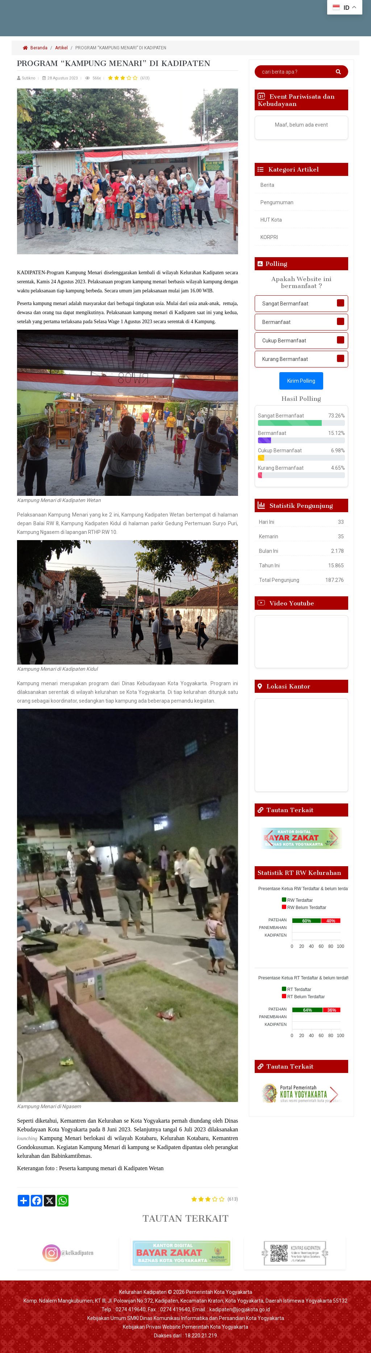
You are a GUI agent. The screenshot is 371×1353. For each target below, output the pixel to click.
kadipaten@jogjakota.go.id (239, 1309)
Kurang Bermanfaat (285, 359)
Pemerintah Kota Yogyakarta (219, 1292)
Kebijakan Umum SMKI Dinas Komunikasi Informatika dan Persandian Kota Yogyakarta (185, 1318)
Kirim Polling (301, 381)
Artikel (61, 47)
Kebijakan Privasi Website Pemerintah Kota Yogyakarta (185, 1327)
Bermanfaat (276, 322)
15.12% (336, 433)
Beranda (35, 47)
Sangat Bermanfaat (285, 304)
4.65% (338, 468)
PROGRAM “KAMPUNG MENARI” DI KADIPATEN (121, 47)
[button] (269, 838)
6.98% (338, 450)
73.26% (336, 416)
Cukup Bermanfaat (284, 341)
